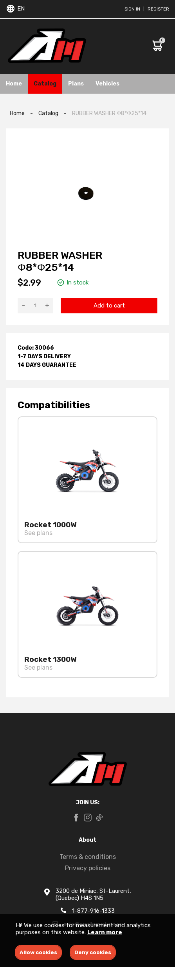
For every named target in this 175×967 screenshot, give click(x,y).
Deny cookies (92, 952)
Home (14, 83)
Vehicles (107, 83)
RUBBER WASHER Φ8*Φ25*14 (109, 113)
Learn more (104, 932)
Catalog (45, 83)
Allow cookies (38, 952)
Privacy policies (87, 868)
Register (158, 9)
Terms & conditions (88, 856)
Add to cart (109, 305)
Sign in (132, 9)
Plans (76, 83)
